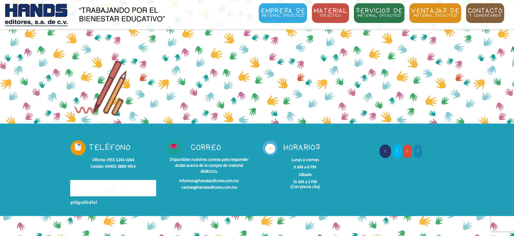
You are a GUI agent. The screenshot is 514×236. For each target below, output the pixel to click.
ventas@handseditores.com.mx (209, 188)
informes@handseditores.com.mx (209, 181)
